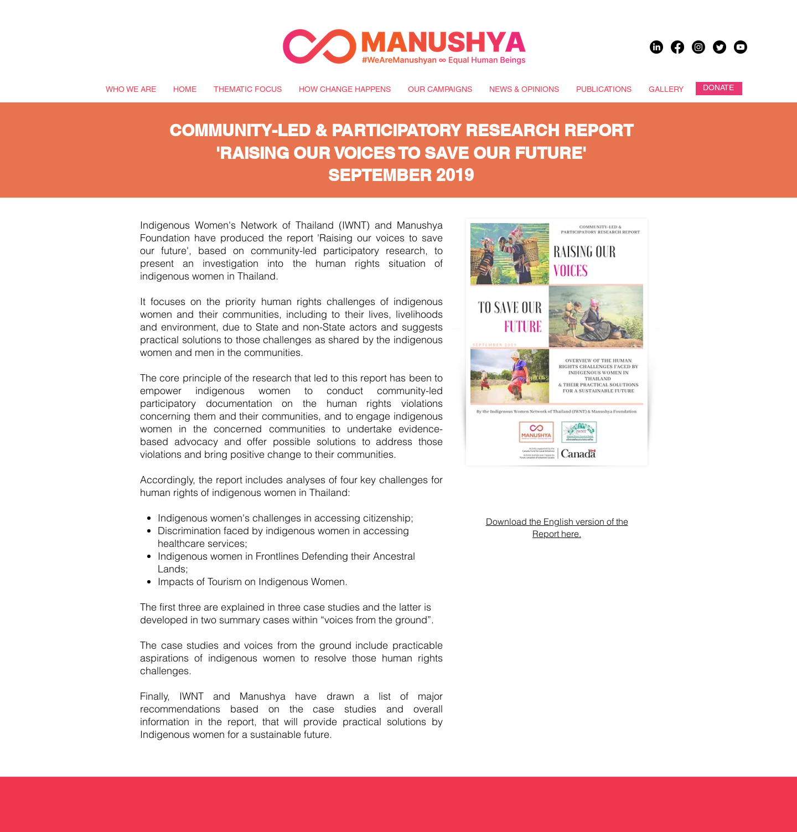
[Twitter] (719, 47)
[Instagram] (698, 47)
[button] (503, 739)
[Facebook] (677, 47)
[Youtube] (740, 47)
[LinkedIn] (656, 47)
